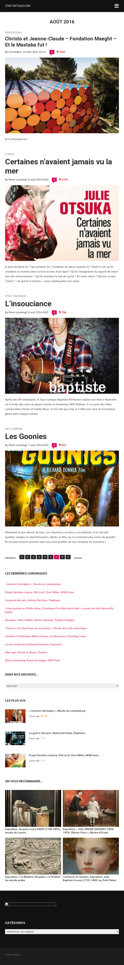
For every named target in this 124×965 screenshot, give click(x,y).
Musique (19, 295)
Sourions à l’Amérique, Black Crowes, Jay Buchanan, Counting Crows (45, 636)
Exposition (13, 32)
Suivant (78, 558)
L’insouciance (28, 303)
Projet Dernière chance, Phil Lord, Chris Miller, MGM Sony (39, 592)
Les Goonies (26, 436)
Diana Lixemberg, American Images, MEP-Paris (32, 660)
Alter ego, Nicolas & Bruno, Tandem (26, 652)
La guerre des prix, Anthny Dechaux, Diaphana (32, 600)
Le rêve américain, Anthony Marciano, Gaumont (33, 644)
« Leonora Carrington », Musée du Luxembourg (32, 584)
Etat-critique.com (17, 5)
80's (7, 428)
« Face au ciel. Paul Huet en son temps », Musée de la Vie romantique (46, 628)
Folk (8, 295)
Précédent (10, 558)
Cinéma (17, 428)
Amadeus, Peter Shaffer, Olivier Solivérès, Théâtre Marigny (39, 620)
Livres (9, 154)
